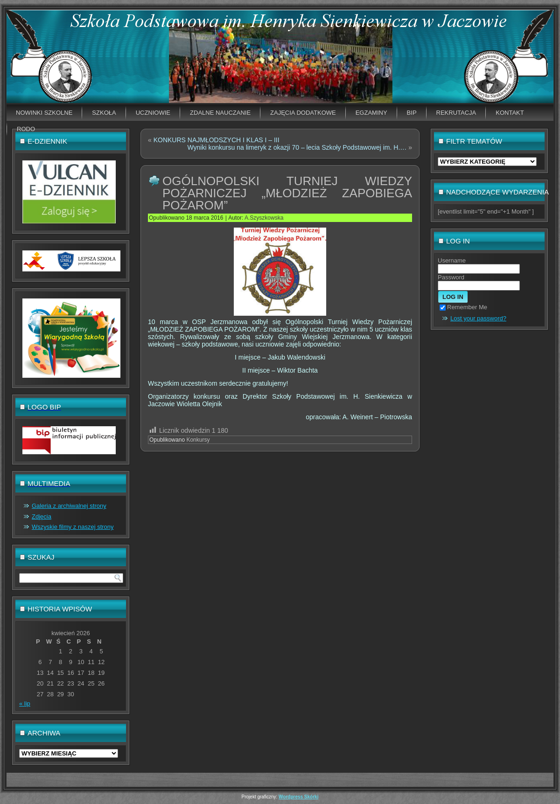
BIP (412, 112)
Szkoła (104, 112)
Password (451, 277)
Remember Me (463, 307)
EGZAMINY (371, 112)
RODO (26, 128)
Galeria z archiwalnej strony (69, 505)
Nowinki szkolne (44, 112)
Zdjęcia (41, 516)
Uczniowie (153, 112)
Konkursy (198, 440)
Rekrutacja (456, 112)
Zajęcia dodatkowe (303, 112)
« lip (24, 703)
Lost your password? (478, 318)
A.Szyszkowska (264, 218)
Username (452, 260)
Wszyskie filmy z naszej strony (73, 526)
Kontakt (510, 112)
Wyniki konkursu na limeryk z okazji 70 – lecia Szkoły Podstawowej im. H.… (296, 147)
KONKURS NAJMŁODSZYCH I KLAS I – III (217, 140)
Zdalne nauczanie (220, 112)
